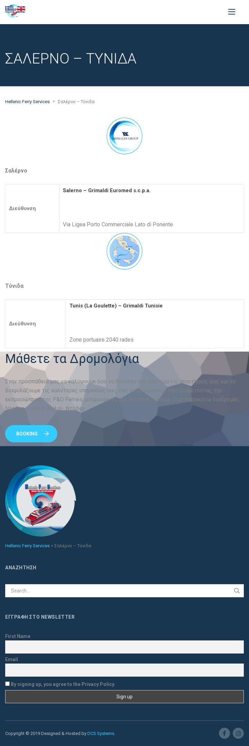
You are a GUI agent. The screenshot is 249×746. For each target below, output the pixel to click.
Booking (32, 433)
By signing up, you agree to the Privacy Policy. (60, 684)
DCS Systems (100, 733)
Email (11, 659)
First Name (17, 636)
